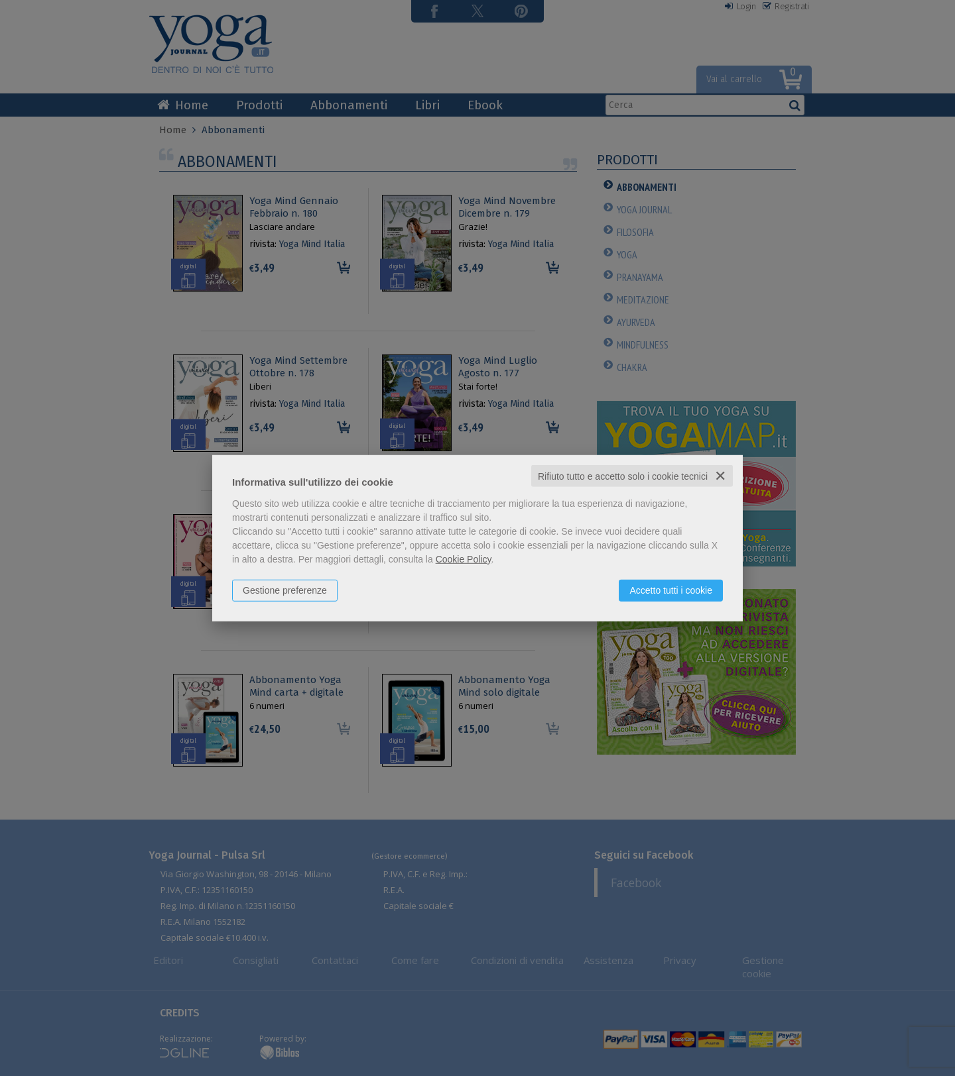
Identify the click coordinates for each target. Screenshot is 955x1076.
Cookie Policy (463, 558)
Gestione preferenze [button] (285, 589)
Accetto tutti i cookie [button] (670, 589)
